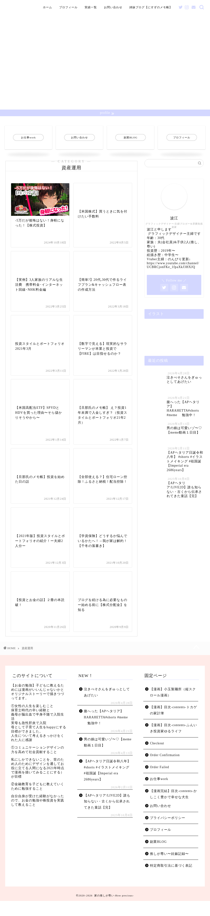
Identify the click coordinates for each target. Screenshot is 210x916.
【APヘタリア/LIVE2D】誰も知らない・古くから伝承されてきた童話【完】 (107, 816)
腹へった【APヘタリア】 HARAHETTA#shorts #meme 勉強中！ (106, 732)
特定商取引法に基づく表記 (171, 881)
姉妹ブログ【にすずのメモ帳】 (150, 7)
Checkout (157, 758)
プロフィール (68, 7)
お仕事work (159, 794)
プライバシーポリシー (167, 833)
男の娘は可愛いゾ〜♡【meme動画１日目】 (108, 757)
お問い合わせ (113, 7)
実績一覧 (91, 7)
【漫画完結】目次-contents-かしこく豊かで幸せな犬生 (173, 809)
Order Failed (159, 782)
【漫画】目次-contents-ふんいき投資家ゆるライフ (173, 743)
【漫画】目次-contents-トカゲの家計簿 (173, 725)
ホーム (47, 7)
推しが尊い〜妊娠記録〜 (169, 869)
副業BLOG (158, 857)
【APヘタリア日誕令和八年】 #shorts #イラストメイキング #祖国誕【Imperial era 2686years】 (107, 786)
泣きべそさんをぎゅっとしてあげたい (107, 707)
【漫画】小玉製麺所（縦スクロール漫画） (173, 707)
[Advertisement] (105, 74)
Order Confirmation (165, 770)
